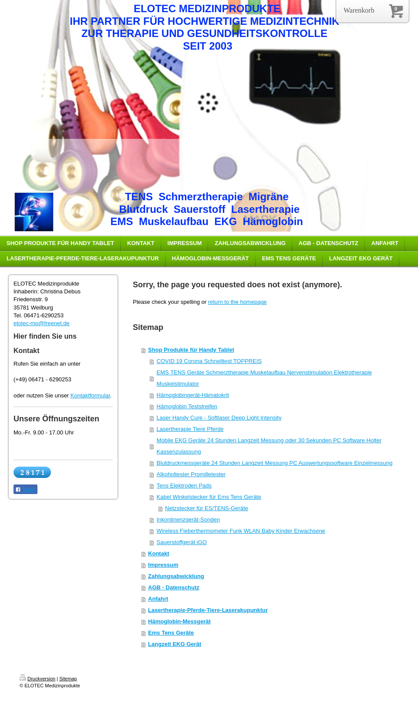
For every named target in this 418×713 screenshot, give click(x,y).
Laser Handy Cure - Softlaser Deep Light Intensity (219, 417)
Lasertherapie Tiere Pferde (190, 429)
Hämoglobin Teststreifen (187, 406)
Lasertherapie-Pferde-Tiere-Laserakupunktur (208, 610)
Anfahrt (158, 598)
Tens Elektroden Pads (184, 485)
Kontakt (158, 553)
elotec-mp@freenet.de (41, 323)
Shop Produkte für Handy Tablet (191, 349)
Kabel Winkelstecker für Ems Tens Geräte (209, 497)
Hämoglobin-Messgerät (179, 621)
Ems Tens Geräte (171, 632)
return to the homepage (237, 302)
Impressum (163, 565)
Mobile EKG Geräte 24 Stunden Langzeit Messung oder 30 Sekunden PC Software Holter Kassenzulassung (269, 446)
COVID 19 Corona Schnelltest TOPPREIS (209, 361)
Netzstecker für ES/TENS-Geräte (206, 508)
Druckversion (37, 678)
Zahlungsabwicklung (176, 576)
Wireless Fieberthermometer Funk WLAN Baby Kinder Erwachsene (241, 531)
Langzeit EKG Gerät (174, 644)
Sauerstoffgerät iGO (182, 542)
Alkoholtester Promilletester (191, 474)
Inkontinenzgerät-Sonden (188, 519)
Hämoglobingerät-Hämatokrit (193, 395)
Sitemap (68, 678)
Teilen (25, 490)
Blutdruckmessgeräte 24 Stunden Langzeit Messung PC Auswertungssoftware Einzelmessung (275, 463)
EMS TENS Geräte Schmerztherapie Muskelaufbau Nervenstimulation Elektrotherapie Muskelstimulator (264, 378)
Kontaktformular (90, 395)
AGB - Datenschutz (173, 587)
